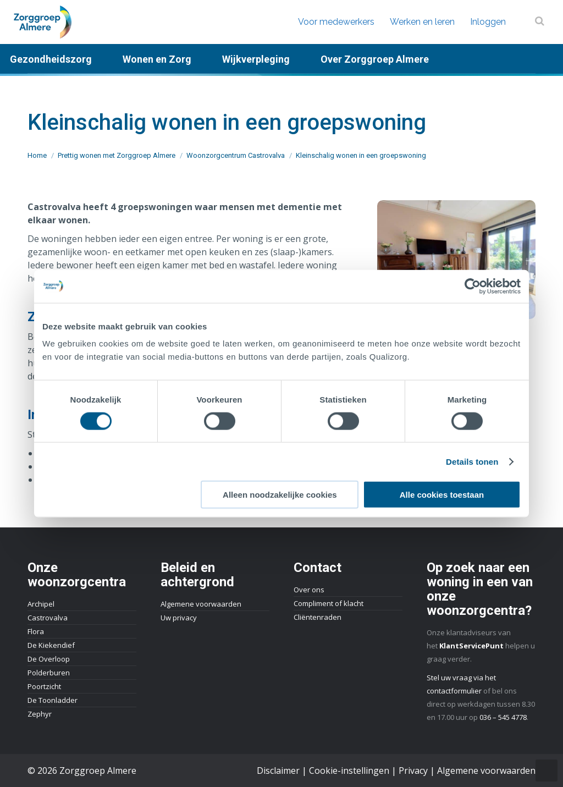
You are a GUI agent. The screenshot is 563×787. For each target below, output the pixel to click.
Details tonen (472, 461)
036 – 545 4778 (503, 717)
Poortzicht (44, 686)
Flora (35, 631)
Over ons (309, 590)
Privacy (413, 770)
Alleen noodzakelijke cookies (280, 494)
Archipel (40, 604)
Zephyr (39, 714)
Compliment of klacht (328, 603)
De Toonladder (52, 700)
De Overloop (48, 659)
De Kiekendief (51, 645)
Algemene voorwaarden (201, 604)
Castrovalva (47, 618)
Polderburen (48, 673)
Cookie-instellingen (349, 770)
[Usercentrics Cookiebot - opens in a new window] (472, 286)
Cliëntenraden (317, 617)
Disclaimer (278, 770)
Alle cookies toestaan (442, 494)
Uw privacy (179, 618)
